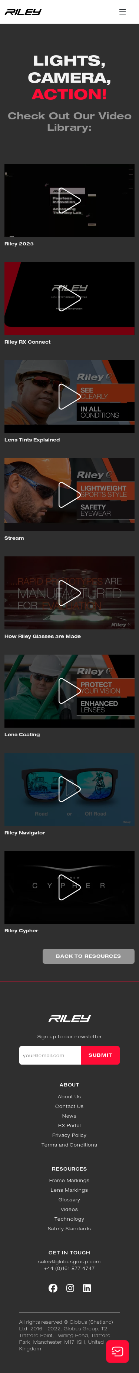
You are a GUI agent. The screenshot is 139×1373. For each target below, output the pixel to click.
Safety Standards (69, 1228)
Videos (69, 1209)
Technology (69, 1219)
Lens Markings (69, 1190)
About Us (70, 1096)
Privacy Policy (69, 1135)
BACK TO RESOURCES (88, 956)
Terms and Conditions (69, 1145)
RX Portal (69, 1125)
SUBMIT (100, 1055)
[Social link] (53, 1288)
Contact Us (69, 1106)
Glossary (70, 1199)
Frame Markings (69, 1180)
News (69, 1116)
